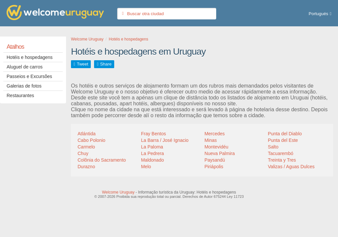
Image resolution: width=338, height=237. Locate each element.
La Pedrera (152, 153)
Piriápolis (213, 166)
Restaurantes (20, 95)
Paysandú (214, 160)
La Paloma (152, 146)
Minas (210, 140)
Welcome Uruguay (118, 192)
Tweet (82, 64)
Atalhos (15, 46)
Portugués (318, 13)
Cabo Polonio (91, 140)
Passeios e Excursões (29, 76)
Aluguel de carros (25, 66)
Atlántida (86, 133)
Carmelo (86, 146)
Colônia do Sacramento (102, 160)
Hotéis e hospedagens (29, 57)
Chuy (83, 153)
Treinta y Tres (282, 160)
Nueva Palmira (219, 153)
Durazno (86, 166)
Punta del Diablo (285, 133)
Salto (273, 146)
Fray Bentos (153, 133)
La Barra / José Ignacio (164, 140)
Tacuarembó (280, 153)
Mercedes (214, 133)
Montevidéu (216, 146)
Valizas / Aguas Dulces (291, 166)
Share (106, 64)
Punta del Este (283, 140)
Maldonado (152, 160)
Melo (146, 166)
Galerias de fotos (24, 86)
